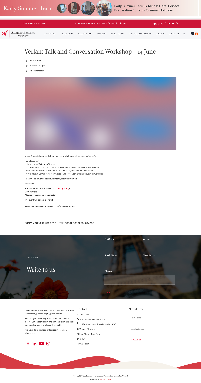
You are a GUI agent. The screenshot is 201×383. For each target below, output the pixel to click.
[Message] (139, 279)
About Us (160, 34)
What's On (101, 34)
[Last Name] (158, 245)
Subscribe (136, 340)
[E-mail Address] (120, 261)
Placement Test (85, 34)
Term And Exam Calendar (140, 34)
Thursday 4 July (62, 188)
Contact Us (174, 34)
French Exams (67, 34)
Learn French (50, 34)
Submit (109, 293)
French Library (117, 34)
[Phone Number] (158, 261)
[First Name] (120, 245)
